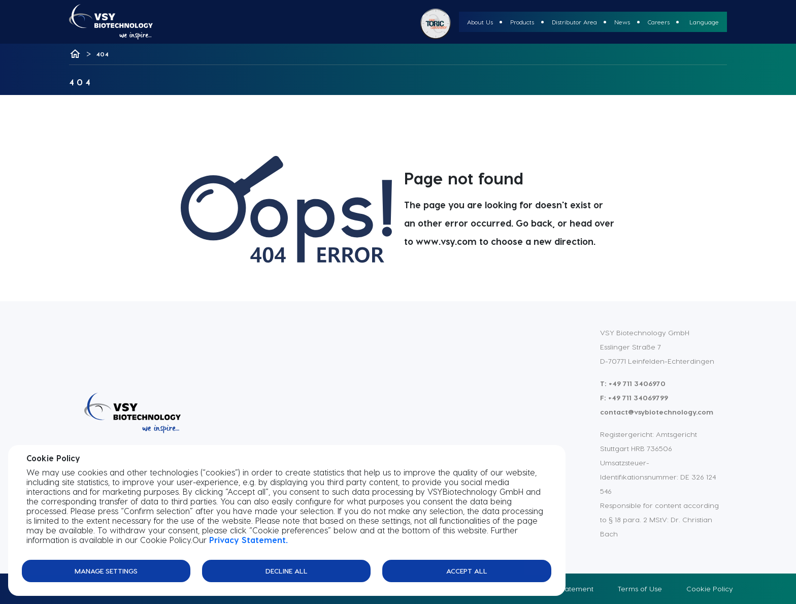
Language (704, 21)
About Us (480, 21)
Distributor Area (574, 21)
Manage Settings (106, 570)
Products (522, 21)
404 (102, 53)
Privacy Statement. (248, 540)
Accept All (466, 570)
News (622, 21)
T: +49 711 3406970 (633, 383)
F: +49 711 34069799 (634, 397)
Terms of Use (640, 588)
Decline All (287, 570)
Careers (659, 21)
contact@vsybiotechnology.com (656, 411)
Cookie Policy (709, 588)
